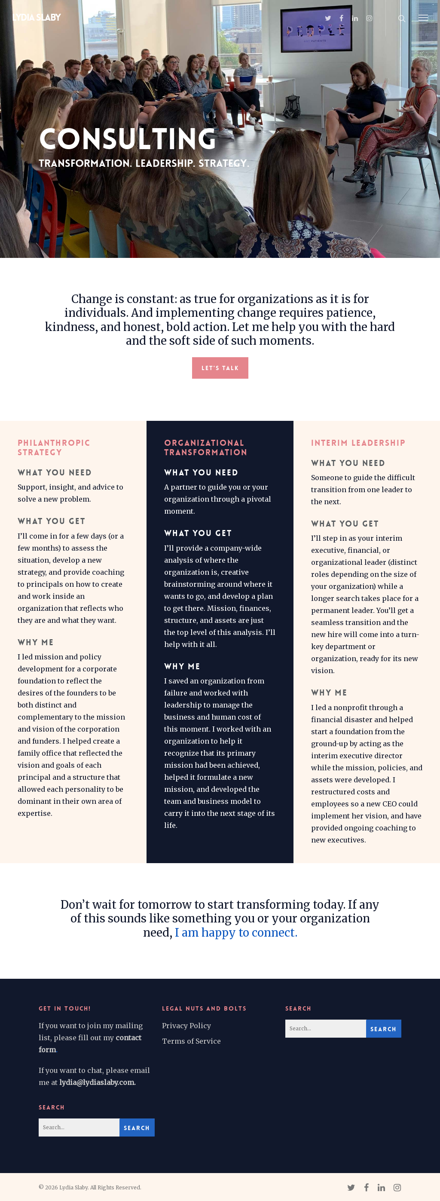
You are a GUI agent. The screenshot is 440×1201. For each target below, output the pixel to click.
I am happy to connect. (236, 933)
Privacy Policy (186, 1025)
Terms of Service (191, 1041)
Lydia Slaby (36, 18)
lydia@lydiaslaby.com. (97, 1082)
